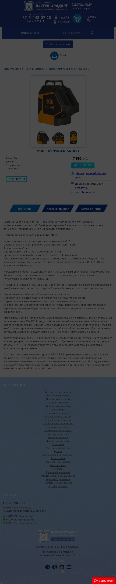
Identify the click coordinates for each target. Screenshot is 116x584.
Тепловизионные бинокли (58, 420)
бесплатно (81, 187)
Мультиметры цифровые (58, 413)
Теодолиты (58, 444)
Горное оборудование (58, 479)
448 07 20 (36, 17)
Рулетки (58, 451)
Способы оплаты (85, 192)
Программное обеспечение (58, 482)
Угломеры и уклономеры (58, 448)
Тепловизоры (58, 409)
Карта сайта (58, 560)
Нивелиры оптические (58, 434)
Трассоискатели (58, 465)
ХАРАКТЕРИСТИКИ (58, 208)
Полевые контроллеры (58, 399)
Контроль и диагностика (58, 461)
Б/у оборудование (58, 486)
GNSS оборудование (58, 395)
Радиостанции (58, 458)
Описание (24, 208)
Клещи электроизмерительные (58, 454)
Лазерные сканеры (58, 402)
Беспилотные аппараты (58, 406)
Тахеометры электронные (58, 392)
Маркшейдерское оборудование (58, 475)
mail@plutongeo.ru (82, 8)
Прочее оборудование (58, 472)
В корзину (86, 165)
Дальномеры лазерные (58, 441)
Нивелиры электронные (58, 427)
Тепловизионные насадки (58, 416)
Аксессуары (58, 468)
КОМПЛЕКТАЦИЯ (91, 208)
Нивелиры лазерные (58, 437)
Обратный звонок (82, 3)
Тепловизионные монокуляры (58, 423)
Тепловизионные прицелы (58, 430)
